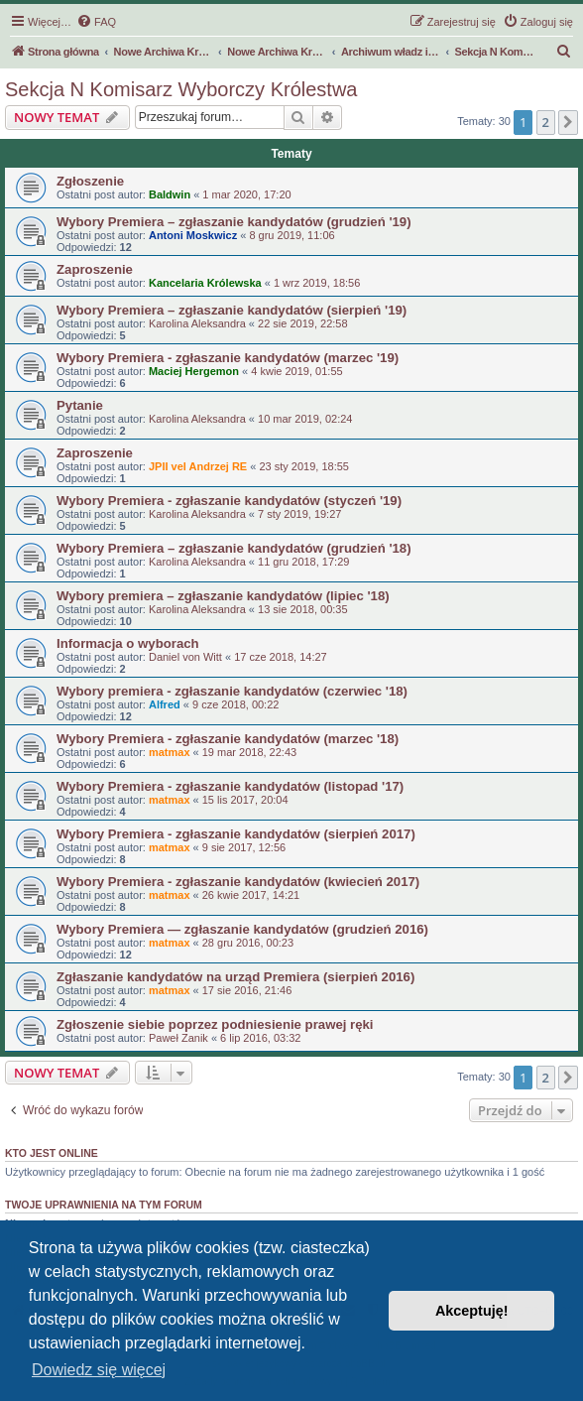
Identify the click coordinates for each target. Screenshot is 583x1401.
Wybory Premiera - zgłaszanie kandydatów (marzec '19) (228, 357)
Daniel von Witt (185, 657)
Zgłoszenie (90, 181)
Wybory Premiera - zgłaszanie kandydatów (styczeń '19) (229, 500)
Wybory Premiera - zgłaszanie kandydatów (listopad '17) (230, 786)
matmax (169, 752)
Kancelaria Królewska (205, 283)
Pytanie (80, 405)
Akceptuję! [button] (472, 1311)
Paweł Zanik (178, 1038)
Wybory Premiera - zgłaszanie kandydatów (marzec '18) (228, 738)
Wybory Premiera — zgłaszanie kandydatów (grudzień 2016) (242, 929)
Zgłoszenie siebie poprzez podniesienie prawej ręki (215, 1024)
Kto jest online (51, 1153)
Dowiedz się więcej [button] (99, 1369)
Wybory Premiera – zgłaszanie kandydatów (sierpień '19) (232, 310)
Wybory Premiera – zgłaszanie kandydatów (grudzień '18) (234, 548)
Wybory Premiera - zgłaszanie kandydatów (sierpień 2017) (236, 834)
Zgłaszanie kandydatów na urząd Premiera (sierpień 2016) (235, 976)
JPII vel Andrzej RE (198, 466)
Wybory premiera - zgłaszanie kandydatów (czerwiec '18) (232, 691)
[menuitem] (96, 22)
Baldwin (169, 194)
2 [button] (545, 122)
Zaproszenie (95, 269)
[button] (568, 122)
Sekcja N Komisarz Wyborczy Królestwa (181, 89)
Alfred (164, 704)
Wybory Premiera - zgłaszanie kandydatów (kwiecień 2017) (238, 881)
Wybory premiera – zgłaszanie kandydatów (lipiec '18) (223, 595)
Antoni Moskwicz (193, 235)
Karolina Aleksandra (197, 323)
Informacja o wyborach (128, 643)
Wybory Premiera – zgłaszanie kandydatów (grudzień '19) (234, 221)
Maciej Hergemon (194, 371)
